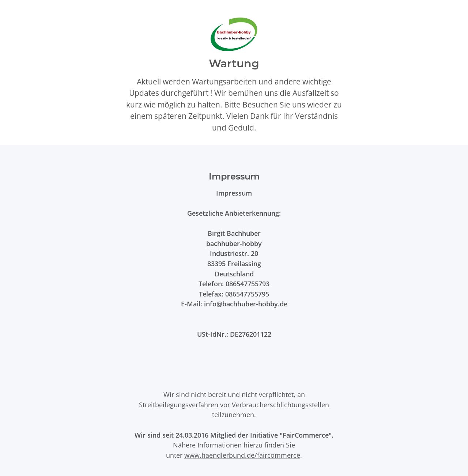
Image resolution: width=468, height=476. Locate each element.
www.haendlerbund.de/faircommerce (242, 455)
